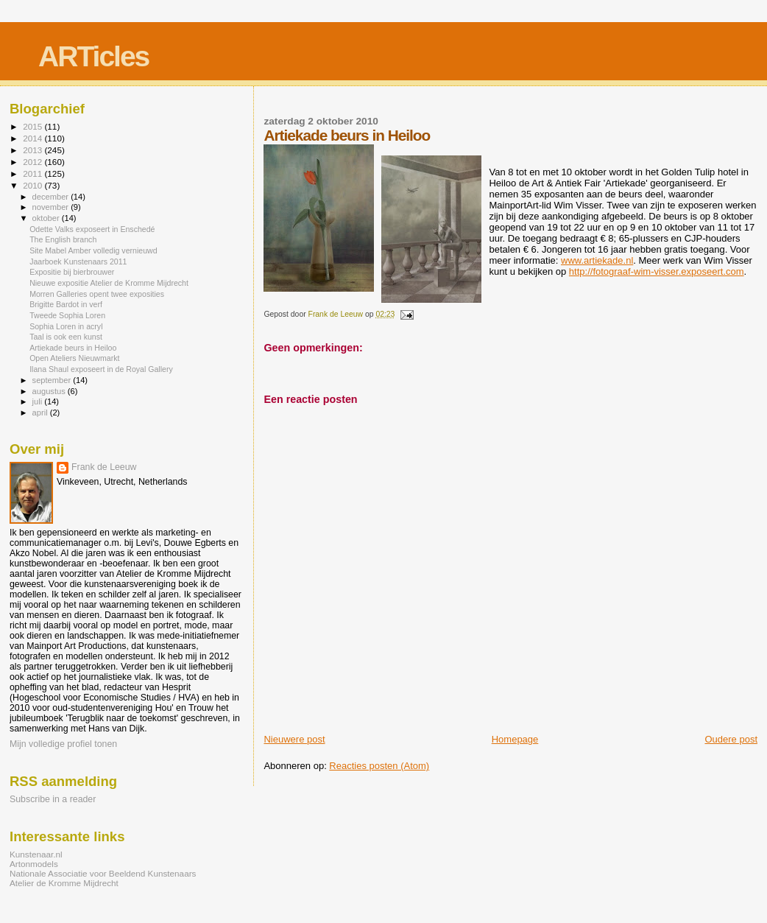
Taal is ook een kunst (65, 336)
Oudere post (730, 739)
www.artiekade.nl (597, 260)
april (41, 412)
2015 (33, 126)
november (51, 207)
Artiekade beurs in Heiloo (72, 347)
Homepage (515, 739)
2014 (33, 138)
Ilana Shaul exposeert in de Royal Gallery (101, 369)
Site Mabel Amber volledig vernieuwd (93, 250)
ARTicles (93, 56)
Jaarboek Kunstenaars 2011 (78, 261)
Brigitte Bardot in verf (65, 304)
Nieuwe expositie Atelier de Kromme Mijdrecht (108, 282)
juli (38, 401)
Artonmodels (34, 863)
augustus (50, 391)
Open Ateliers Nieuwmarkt (74, 358)
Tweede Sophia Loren (67, 315)
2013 (33, 150)
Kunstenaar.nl (36, 854)
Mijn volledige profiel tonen (63, 744)
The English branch (62, 239)
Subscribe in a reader (53, 799)
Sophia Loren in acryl (65, 326)
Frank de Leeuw (104, 467)
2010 (33, 185)
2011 (33, 173)
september (53, 380)
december (51, 196)
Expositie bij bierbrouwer (71, 271)
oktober (47, 218)
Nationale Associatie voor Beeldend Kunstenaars (103, 873)
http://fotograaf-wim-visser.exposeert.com (656, 271)
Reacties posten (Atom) (379, 765)
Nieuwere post (294, 739)
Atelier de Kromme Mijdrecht (64, 883)
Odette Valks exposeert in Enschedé (92, 229)
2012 (33, 161)
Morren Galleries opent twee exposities (96, 293)
